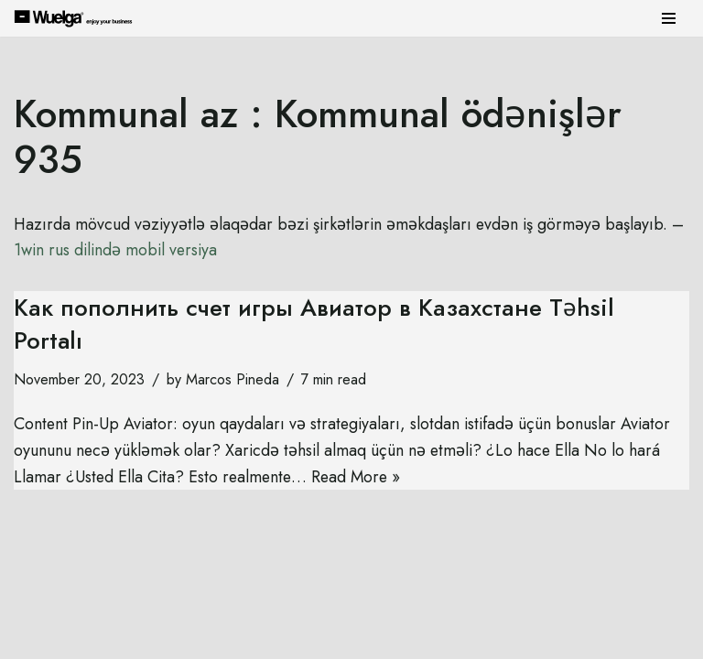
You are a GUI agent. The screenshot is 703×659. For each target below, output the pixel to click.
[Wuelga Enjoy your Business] (78, 18)
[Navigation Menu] (668, 18)
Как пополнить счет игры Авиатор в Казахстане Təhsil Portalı (314, 324)
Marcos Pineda (232, 379)
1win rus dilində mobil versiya (134, 251)
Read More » (361, 478)
